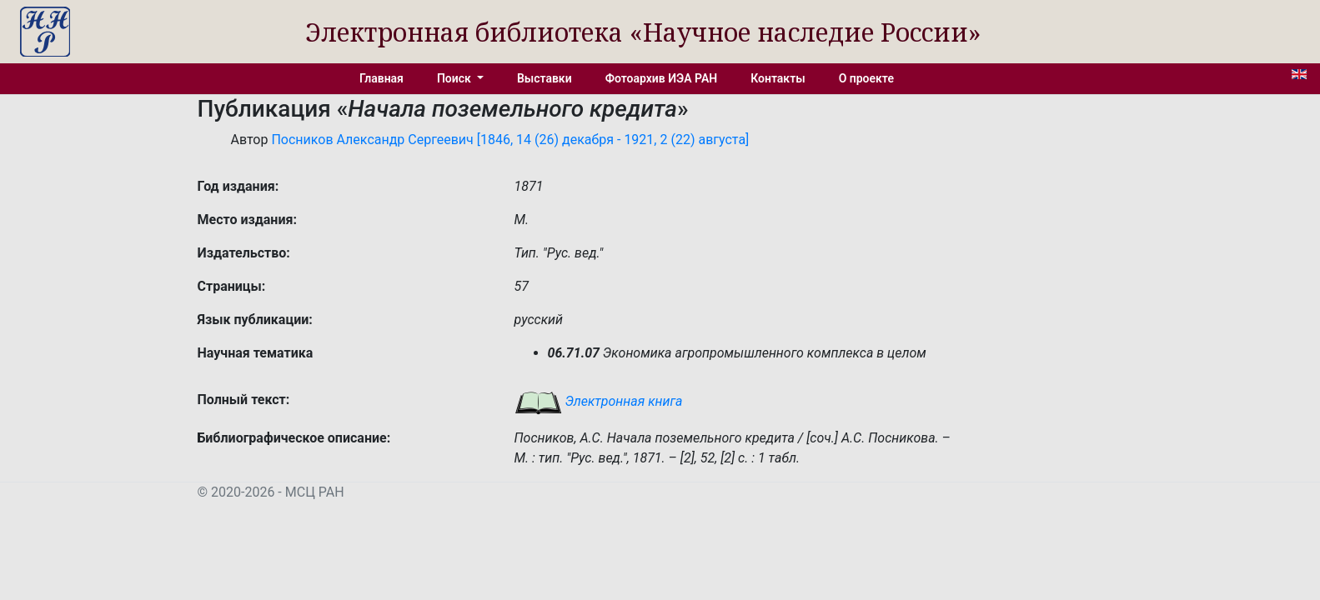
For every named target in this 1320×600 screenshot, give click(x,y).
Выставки (544, 78)
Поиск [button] (455, 78)
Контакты (777, 78)
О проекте (866, 78)
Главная (381, 78)
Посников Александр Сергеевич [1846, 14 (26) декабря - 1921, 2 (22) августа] (510, 140)
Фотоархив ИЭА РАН (661, 78)
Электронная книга (598, 401)
